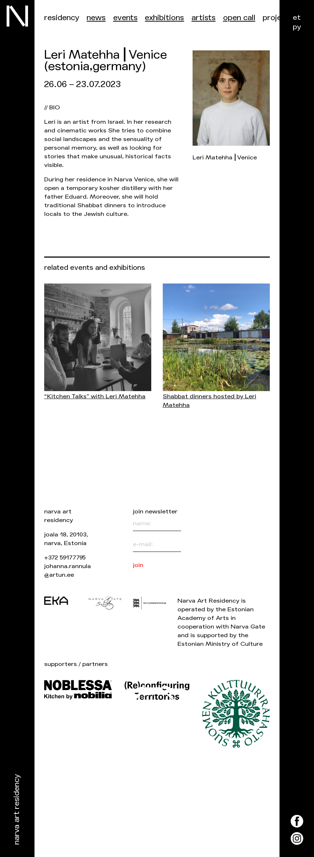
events (125, 17)
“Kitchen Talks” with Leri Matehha (95, 396)
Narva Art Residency (16, 809)
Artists (203, 17)
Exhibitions (164, 17)
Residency (61, 17)
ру (297, 27)
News (96, 17)
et (297, 17)
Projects (278, 17)
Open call (239, 17)
